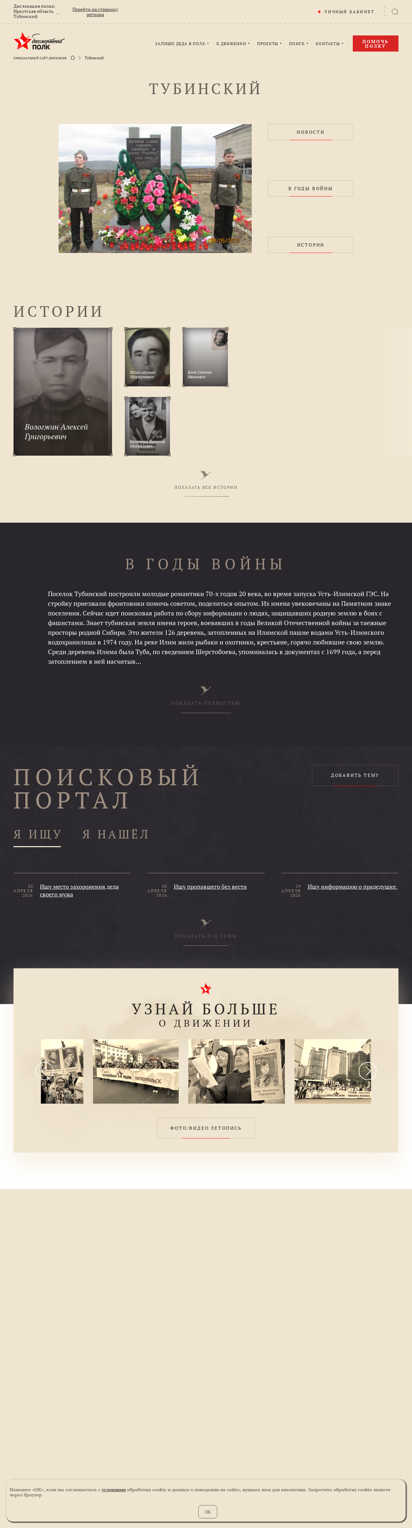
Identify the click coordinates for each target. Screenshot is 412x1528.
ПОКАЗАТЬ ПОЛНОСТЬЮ (205, 696)
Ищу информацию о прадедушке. (353, 886)
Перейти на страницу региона (95, 12)
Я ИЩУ (38, 834)
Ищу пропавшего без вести (210, 886)
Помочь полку (375, 43)
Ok (208, 1512)
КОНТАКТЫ (328, 44)
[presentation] (44, 1071)
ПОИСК (297, 44)
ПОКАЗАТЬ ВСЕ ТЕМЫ (206, 929)
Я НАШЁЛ (116, 834)
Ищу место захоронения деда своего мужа (79, 890)
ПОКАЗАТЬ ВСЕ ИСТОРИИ (206, 480)
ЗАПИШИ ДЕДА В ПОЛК (180, 44)
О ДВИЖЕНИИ (231, 44)
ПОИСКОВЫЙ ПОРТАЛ (108, 788)
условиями (114, 1489)
